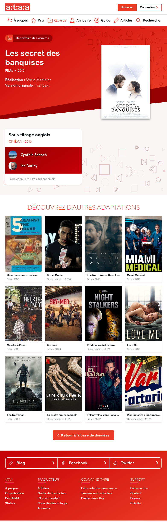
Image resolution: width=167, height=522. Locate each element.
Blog (32, 464)
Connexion (149, 7)
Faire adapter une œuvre (99, 490)
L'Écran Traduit (49, 499)
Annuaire (80, 20)
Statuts (10, 504)
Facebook (84, 464)
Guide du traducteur (52, 494)
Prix (37, 20)
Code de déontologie (52, 504)
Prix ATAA (12, 499)
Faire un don (139, 490)
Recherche (148, 20)
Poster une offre (92, 499)
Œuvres (56, 20)
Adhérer (126, 7)
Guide (101, 20)
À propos (17, 20)
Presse (135, 499)
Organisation (14, 494)
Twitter (136, 464)
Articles (123, 20)
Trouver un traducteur (97, 494)
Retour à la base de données (83, 436)
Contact (135, 494)
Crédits (135, 504)
